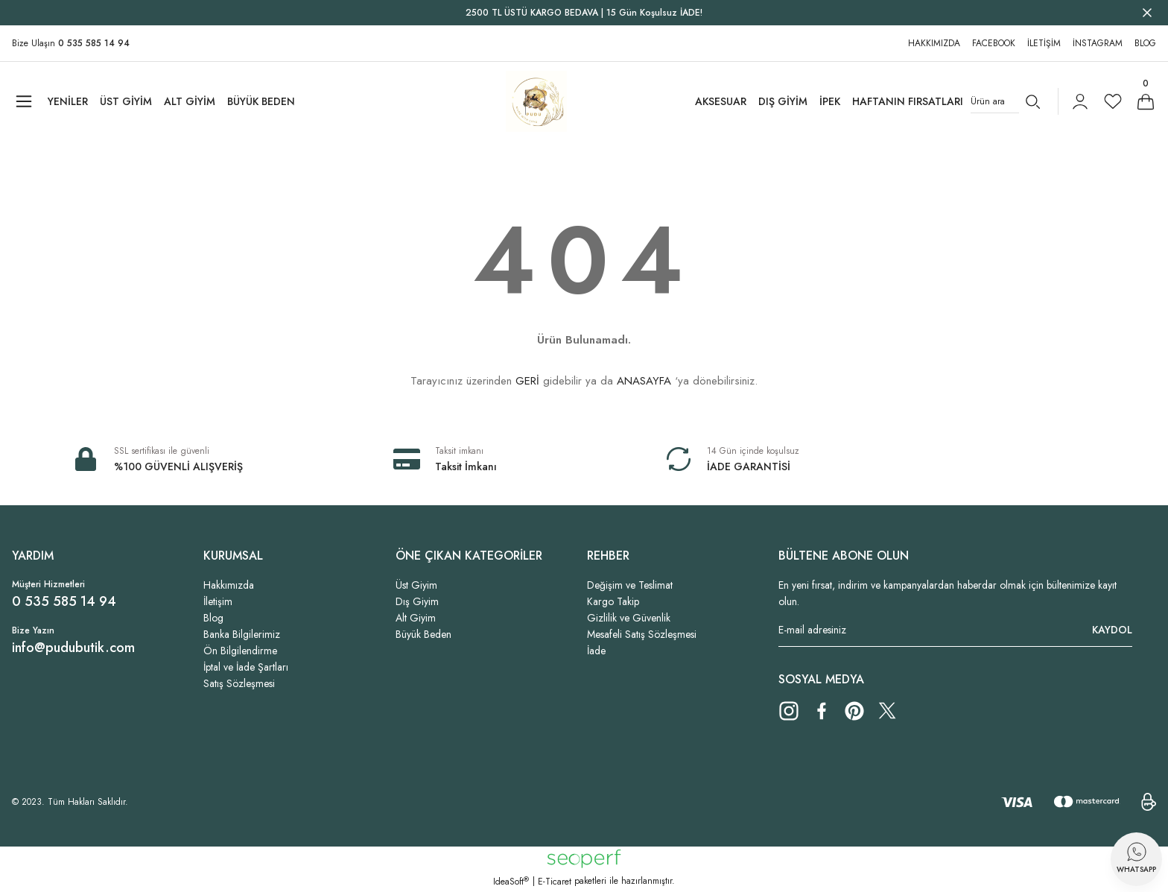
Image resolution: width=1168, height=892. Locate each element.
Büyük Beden (423, 634)
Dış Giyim (417, 601)
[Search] (1008, 101)
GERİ (527, 381)
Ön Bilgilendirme (240, 650)
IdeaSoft (511, 881)
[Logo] (536, 101)
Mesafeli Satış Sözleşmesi (641, 634)
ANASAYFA (644, 381)
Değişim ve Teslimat (630, 585)
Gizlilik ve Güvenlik (628, 617)
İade (596, 650)
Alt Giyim (416, 617)
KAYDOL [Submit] (1112, 629)
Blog (213, 617)
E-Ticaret (554, 881)
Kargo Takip (613, 601)
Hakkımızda (228, 585)
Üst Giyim (416, 585)
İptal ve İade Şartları (245, 666)
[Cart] (1145, 101)
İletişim (217, 601)
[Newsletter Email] (955, 630)
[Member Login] (1080, 101)
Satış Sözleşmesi (239, 683)
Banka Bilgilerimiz (241, 634)
